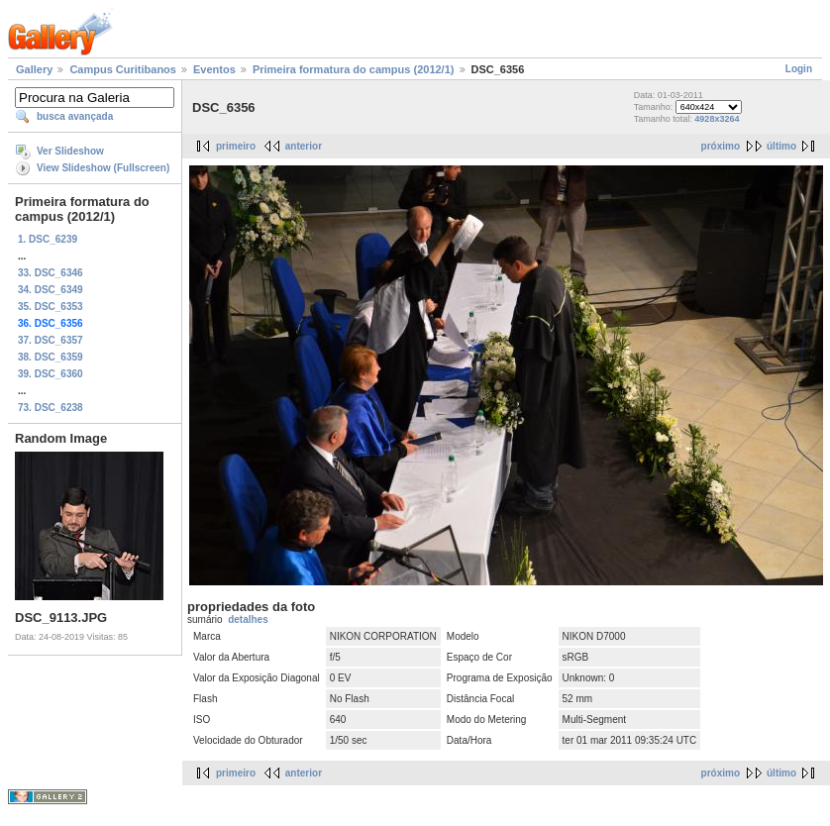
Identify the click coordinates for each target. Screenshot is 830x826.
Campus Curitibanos (122, 69)
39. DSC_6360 (50, 373)
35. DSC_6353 (50, 306)
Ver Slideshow (70, 151)
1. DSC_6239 (47, 239)
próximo (720, 146)
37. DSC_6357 (50, 340)
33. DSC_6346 (50, 272)
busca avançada (75, 116)
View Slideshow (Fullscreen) (103, 167)
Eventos (214, 69)
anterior (303, 146)
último (781, 146)
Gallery (34, 69)
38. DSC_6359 (50, 357)
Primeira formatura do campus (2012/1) (354, 69)
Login (798, 68)
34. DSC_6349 (50, 289)
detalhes (248, 619)
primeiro (236, 146)
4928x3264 (716, 119)
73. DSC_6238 (50, 407)
